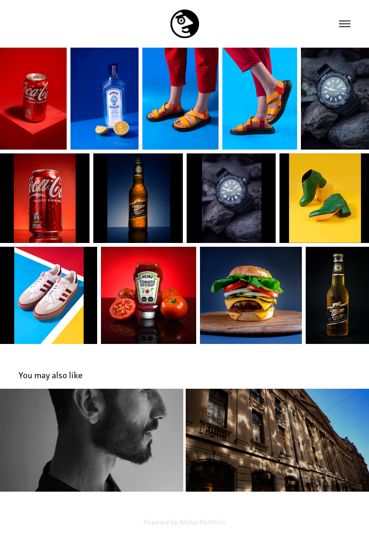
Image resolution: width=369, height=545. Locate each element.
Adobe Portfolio (202, 522)
